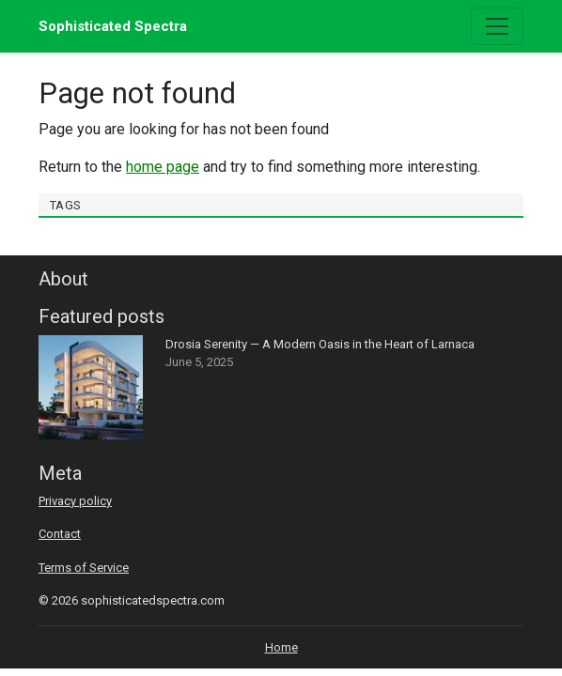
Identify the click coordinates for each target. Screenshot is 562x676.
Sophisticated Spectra (113, 26)
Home (281, 647)
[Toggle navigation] (497, 26)
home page (162, 167)
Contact (60, 534)
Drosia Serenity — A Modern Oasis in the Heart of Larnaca (320, 344)
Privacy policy (75, 501)
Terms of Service (84, 568)
